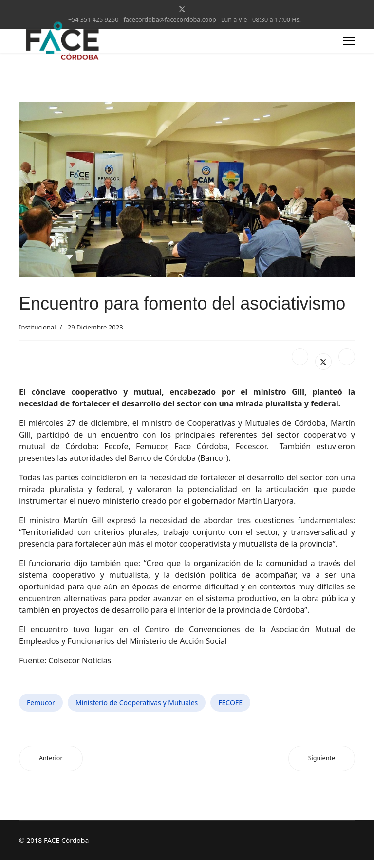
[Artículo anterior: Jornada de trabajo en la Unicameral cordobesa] (51, 758)
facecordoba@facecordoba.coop (169, 20)
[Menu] (349, 41)
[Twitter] (182, 9)
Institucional (37, 327)
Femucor (41, 702)
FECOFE (230, 702)
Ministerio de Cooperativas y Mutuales (136, 702)
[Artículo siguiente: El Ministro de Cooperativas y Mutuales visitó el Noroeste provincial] (321, 758)
